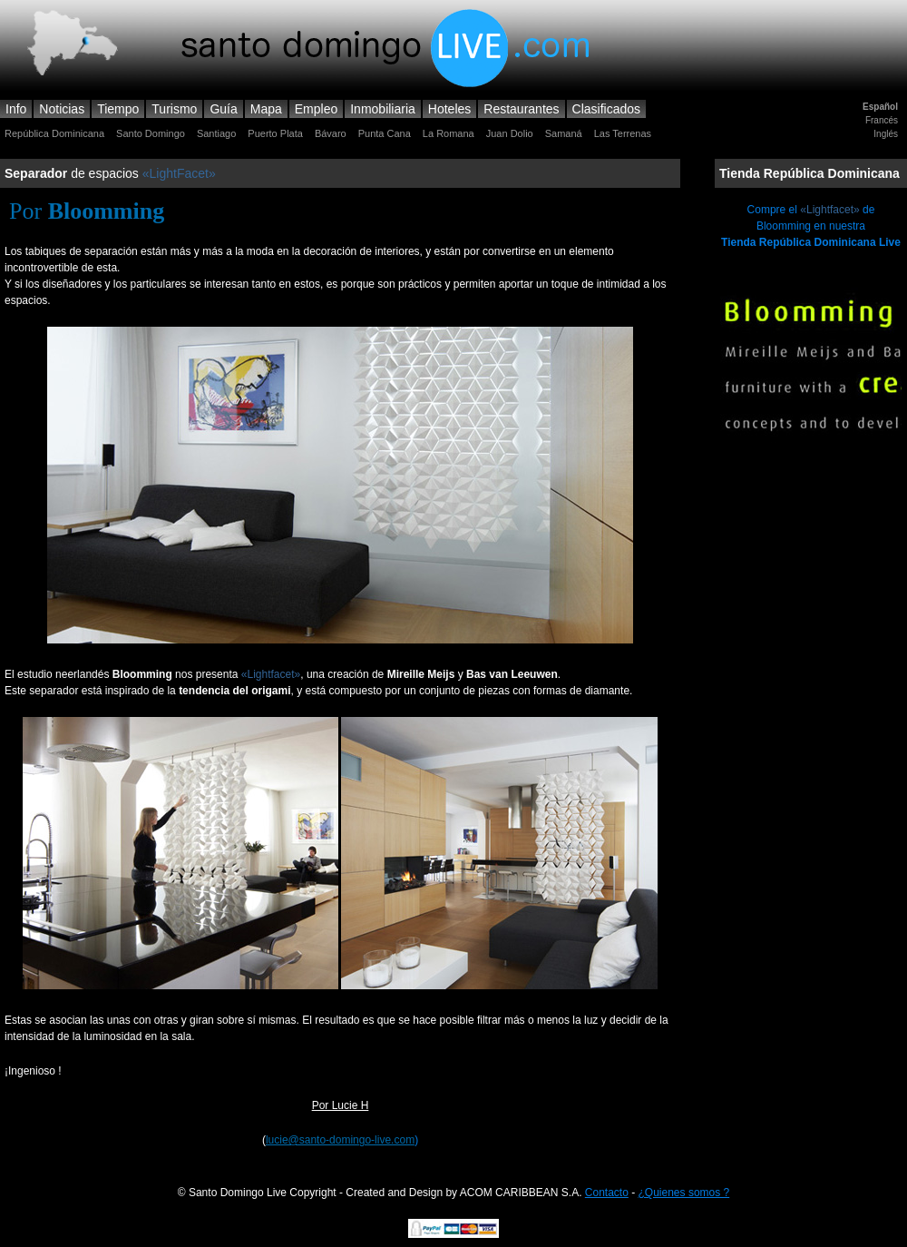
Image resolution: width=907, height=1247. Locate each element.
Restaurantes (521, 109)
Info (15, 109)
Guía (223, 109)
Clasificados (606, 109)
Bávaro (330, 133)
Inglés (885, 134)
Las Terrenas (622, 133)
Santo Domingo (150, 133)
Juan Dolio (509, 133)
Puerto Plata (275, 133)
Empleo (316, 109)
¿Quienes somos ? (684, 1192)
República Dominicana (54, 133)
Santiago (216, 133)
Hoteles (449, 109)
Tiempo (118, 109)
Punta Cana (384, 133)
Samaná (563, 133)
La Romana (448, 133)
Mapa (266, 109)
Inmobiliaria (382, 109)
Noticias (61, 109)
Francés (881, 120)
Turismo (174, 109)
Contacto (607, 1192)
